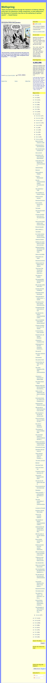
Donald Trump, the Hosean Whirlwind (40, 336)
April (37, 134)
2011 (36, 632)
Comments (37, 678)
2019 (36, 111)
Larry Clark (38, 23)
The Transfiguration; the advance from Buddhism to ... (40, 570)
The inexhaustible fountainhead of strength (40, 281)
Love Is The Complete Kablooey (38, 516)
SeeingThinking (39, 167)
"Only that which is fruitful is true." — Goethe (40, 298)
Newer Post (4, 81)
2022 (36, 104)
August (37, 125)
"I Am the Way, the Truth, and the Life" (40, 363)
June (37, 129)
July (37, 127)
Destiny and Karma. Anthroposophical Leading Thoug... (40, 443)
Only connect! (39, 152)
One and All (38, 351)
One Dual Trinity (39, 465)
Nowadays (38, 490)
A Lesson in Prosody (40, 508)
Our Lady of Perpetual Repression (39, 425)
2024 (36, 100)
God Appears (39, 357)
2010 (36, 634)
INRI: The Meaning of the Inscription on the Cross (40, 553)
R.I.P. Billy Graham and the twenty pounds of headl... (40, 235)
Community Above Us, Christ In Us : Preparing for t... (40, 399)
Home (16, 81)
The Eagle (38, 208)
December (38, 115)
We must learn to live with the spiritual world (39, 414)
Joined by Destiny (40, 239)
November (38, 118)
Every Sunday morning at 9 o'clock (39, 204)
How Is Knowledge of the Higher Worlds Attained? (40, 321)
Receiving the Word (40, 200)
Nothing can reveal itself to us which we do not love (40, 243)
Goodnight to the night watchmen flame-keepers (40, 156)
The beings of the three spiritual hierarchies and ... (40, 303)
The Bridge (38, 231)
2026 (36, 95)
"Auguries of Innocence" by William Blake (39, 378)
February (38, 139)
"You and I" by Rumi (40, 460)
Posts (36, 675)
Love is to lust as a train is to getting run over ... (40, 420)
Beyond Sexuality (40, 227)
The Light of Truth (40, 359)
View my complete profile (39, 31)
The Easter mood (40, 590)
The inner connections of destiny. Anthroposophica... (40, 502)
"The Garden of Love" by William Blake (40, 431)
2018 (36, 114)
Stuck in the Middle (40, 254)
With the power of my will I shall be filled (40, 535)
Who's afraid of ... (40, 229)
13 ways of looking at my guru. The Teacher (40, 327)
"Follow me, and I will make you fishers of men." (40, 559)
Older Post (27, 81)
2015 (36, 622)
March (37, 137)
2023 (36, 102)
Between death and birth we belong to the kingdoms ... (40, 387)
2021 (36, 107)
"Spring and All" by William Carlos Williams (40, 264)
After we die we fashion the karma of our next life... (40, 409)
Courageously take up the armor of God (40, 309)
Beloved (37, 462)
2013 (36, 627)
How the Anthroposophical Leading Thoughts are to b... (40, 183)
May (37, 132)
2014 (36, 625)
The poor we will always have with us (40, 482)
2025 (36, 97)
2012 (36, 629)
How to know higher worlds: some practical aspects (40, 223)
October (38, 120)
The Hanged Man (40, 562)
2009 (36, 637)
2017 (36, 618)
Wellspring (8, 7)
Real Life (38, 170)
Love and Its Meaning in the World (40, 477)
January (38, 615)
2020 (36, 109)
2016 (36, 620)
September (38, 122)
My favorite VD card (40, 447)
